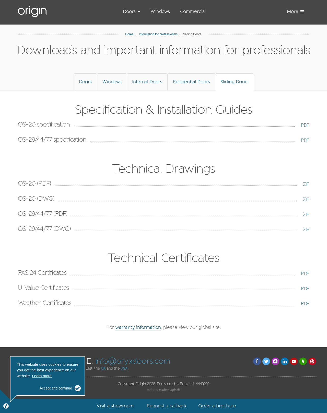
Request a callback (166, 406)
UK (103, 368)
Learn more (42, 376)
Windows (160, 11)
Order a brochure (217, 406)
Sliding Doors (234, 82)
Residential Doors (191, 82)
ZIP (306, 184)
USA (124, 368)
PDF (305, 125)
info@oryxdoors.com (132, 361)
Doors (129, 11)
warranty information (138, 327)
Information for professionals (158, 34)
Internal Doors (147, 82)
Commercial (193, 11)
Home (129, 34)
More (295, 11)
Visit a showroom (115, 406)
